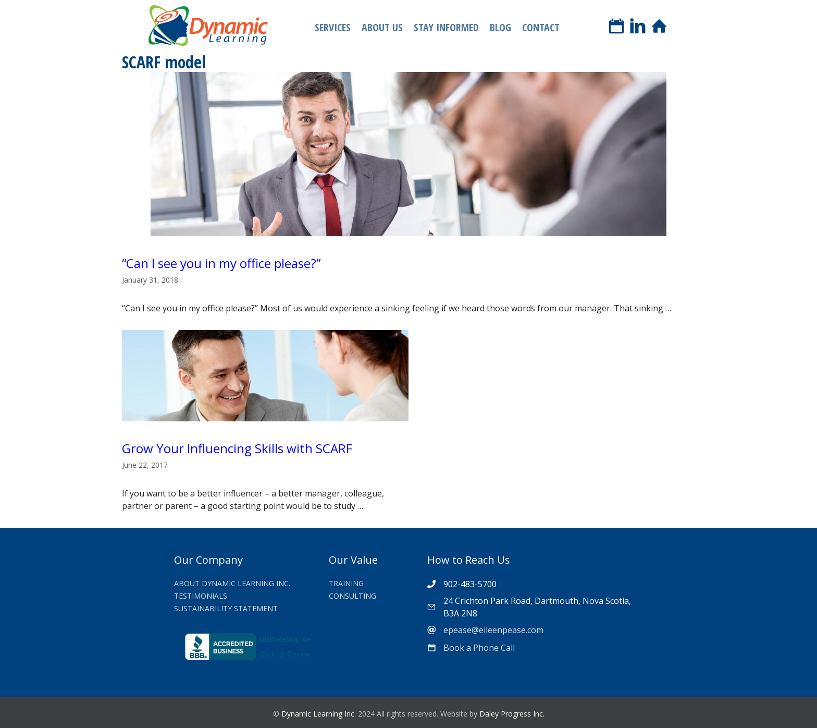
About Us (382, 27)
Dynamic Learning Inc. (318, 714)
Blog (500, 27)
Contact (541, 27)
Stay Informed (446, 27)
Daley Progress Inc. (511, 714)
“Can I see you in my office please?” (221, 263)
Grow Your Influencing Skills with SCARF (237, 448)
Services (333, 27)
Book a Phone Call (479, 647)
